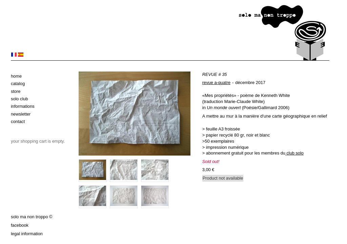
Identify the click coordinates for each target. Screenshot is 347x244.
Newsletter (20, 114)
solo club (19, 98)
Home (16, 76)
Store (15, 91)
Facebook (19, 225)
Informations (23, 106)
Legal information (27, 233)
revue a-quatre (216, 82)
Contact (18, 121)
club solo (295, 153)
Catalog (18, 83)
